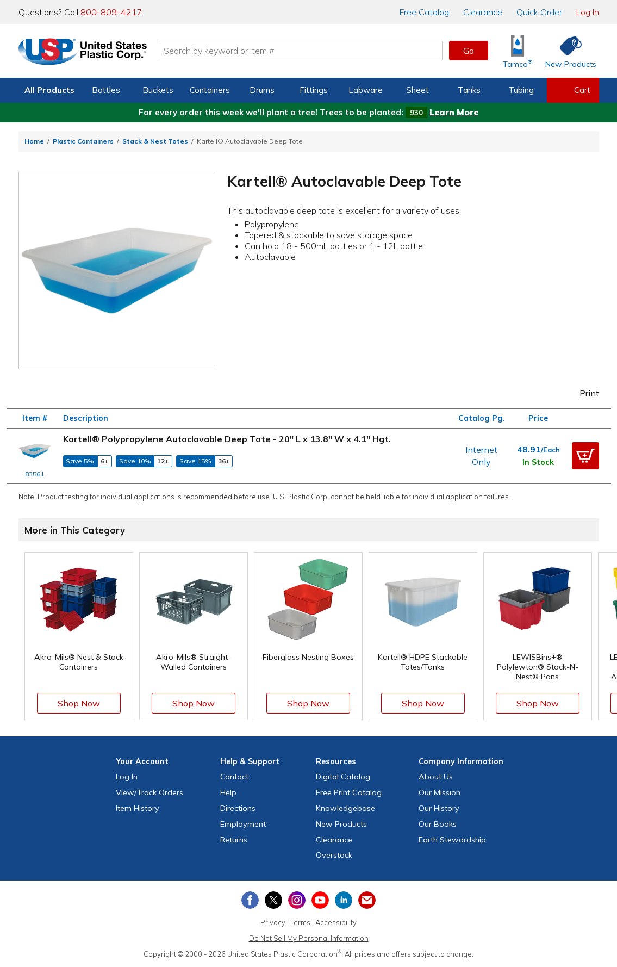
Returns (233, 840)
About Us (436, 777)
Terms (300, 922)
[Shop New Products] (567, 51)
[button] (585, 455)
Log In (587, 12)
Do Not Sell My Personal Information (309, 938)
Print (582, 393)
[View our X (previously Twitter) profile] (273, 900)
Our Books (438, 824)
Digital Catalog (343, 777)
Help (228, 792)
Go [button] (468, 50)
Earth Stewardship (452, 840)
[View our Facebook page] (250, 900)
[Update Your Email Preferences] (367, 900)
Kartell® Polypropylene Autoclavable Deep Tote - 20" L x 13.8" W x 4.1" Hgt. (227, 438)
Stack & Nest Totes (155, 141)
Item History (137, 808)
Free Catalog (349, 792)
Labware (365, 90)
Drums (262, 90)
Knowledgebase (345, 808)
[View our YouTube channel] (320, 900)
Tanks (469, 90)
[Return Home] (82, 52)
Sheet (417, 90)
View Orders (149, 792)
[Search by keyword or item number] (301, 50)
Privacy (272, 922)
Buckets (157, 90)
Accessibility (336, 922)
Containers (210, 90)
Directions (237, 808)
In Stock (538, 462)
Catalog (424, 12)
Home (34, 141)
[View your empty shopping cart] (573, 90)
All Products (49, 90)
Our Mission (439, 792)
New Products (341, 824)
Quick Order (539, 12)
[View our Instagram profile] (297, 900)
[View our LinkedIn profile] (343, 900)
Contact (234, 777)
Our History (439, 808)
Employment (243, 824)
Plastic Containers (83, 141)
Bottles (106, 90)
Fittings (314, 90)
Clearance (482, 12)
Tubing (521, 90)
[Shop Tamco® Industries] (517, 51)
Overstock (334, 855)
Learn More (453, 112)
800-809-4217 (111, 12)
